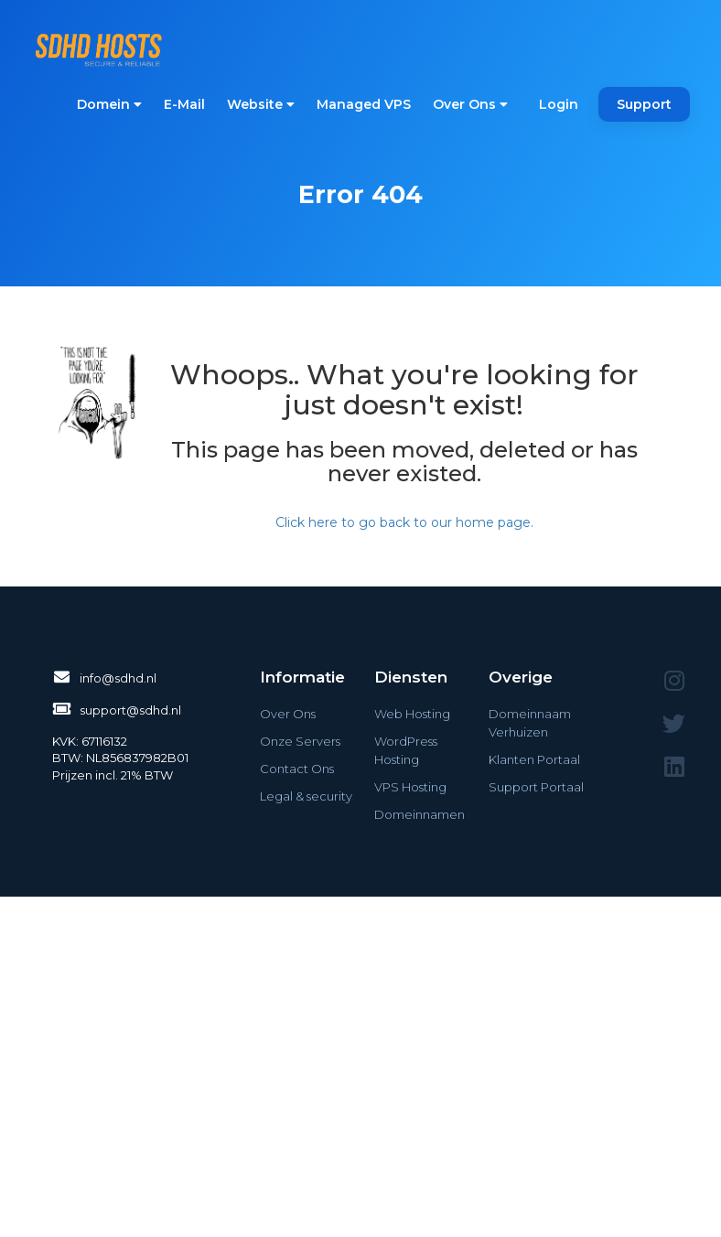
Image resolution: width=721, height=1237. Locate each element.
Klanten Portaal (534, 759)
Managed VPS (364, 104)
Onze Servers (300, 741)
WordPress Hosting (405, 750)
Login (558, 104)
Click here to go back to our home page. (404, 522)
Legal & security (306, 796)
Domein (109, 104)
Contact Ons (297, 768)
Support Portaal (536, 787)
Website (261, 104)
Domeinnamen (419, 814)
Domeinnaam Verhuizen (530, 722)
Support (644, 104)
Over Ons (470, 104)
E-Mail (184, 104)
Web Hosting (412, 713)
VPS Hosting (410, 787)
